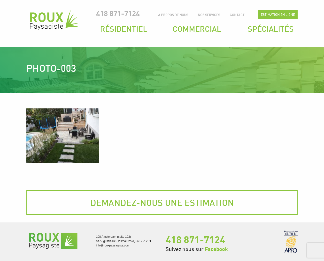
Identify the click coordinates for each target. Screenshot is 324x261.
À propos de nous (173, 15)
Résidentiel (123, 28)
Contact (237, 15)
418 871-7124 (118, 13)
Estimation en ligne (278, 14)
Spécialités (271, 28)
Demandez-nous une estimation (162, 202)
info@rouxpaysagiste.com (113, 245)
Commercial (197, 28)
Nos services (209, 15)
